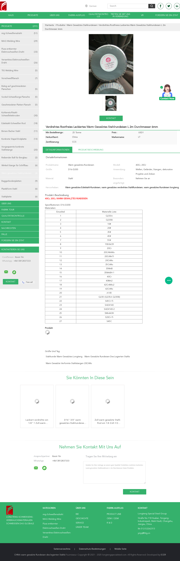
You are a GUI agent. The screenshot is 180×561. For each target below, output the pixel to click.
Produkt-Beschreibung (90, 150)
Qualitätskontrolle (98, 15)
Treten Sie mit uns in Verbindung (120, 15)
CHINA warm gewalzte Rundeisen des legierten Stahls (39, 555)
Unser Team (82, 527)
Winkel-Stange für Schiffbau (20, 165)
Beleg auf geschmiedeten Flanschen (20, 88)
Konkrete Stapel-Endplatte (20, 139)
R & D (109, 523)
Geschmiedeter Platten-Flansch (20, 104)
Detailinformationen (57, 150)
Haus (11, 15)
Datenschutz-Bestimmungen (92, 549)
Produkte (33, 15)
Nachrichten (9, 228)
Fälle (4, 234)
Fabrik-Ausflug (76, 15)
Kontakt (6, 222)
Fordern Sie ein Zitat (166, 15)
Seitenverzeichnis (62, 549)
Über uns (55, 15)
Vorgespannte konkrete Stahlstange (20, 148)
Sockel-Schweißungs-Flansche (20, 97)
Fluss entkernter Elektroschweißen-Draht (20, 50)
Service (80, 523)
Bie (77, 514)
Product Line (114, 514)
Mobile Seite (120, 549)
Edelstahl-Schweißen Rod (20, 123)
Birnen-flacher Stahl (20, 131)
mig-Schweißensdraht (20, 33)
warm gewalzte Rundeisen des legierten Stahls (107, 357)
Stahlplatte (20, 196)
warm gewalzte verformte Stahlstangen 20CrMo (69, 363)
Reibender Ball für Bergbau (20, 157)
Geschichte (82, 518)
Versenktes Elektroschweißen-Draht (20, 61)
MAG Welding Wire (20, 41)
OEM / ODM (113, 518)
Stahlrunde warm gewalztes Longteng (64, 357)
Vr (142, 15)
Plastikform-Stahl (20, 188)
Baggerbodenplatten (20, 181)
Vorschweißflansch (20, 78)
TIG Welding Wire (20, 70)
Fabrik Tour (8, 210)
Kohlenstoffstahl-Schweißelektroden (20, 114)
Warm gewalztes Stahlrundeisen (20, 173)
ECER (163, 555)
